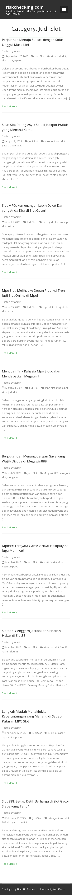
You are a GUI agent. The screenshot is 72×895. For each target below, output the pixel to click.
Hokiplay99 (50, 562)
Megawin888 (51, 473)
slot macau (16, 145)
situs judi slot (58, 56)
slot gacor (7, 60)
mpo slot (48, 307)
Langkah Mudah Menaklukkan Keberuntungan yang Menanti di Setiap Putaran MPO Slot (32, 716)
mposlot (17, 737)
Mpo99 (14, 566)
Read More (8, 106)
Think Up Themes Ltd (28, 889)
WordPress (58, 889)
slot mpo (64, 222)
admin (18, 51)
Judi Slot (39, 56)
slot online (8, 226)
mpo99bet (62, 388)
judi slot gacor (56, 733)
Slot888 (14, 651)
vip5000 (18, 60)
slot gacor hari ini (17, 822)
